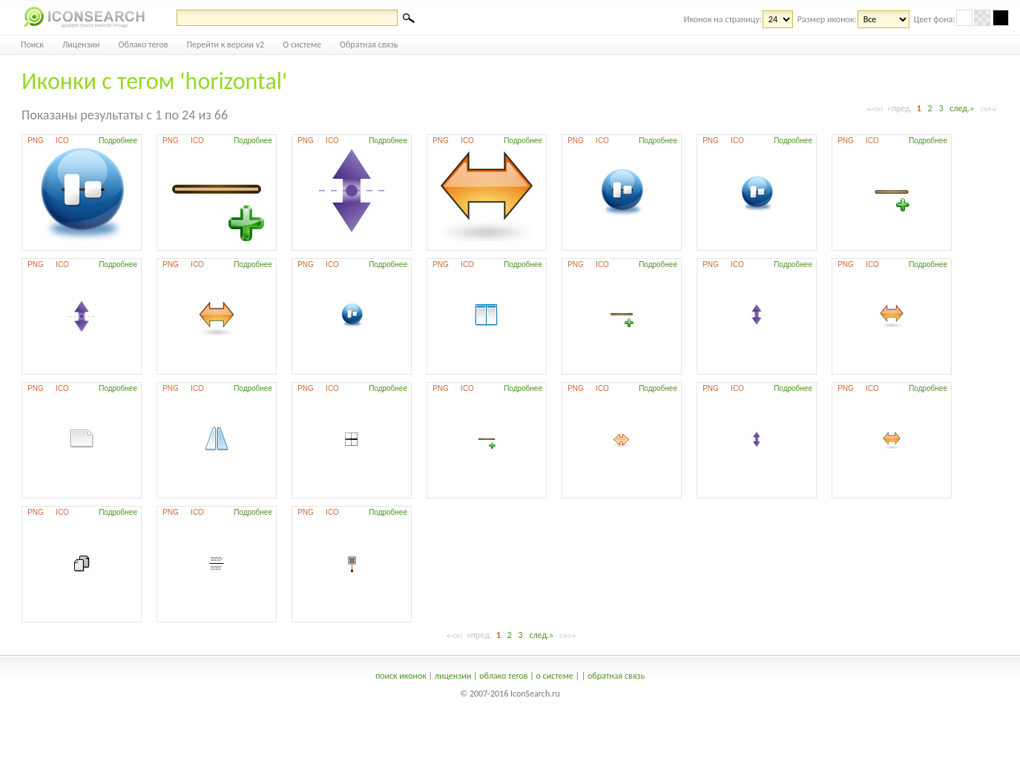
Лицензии (81, 44)
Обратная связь (369, 44)
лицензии (453, 676)
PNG (35, 140)
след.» (962, 108)
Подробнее (118, 140)
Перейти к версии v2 (226, 44)
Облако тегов (143, 44)
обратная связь (616, 676)
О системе (302, 44)
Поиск (32, 44)
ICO (62, 140)
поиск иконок (401, 676)
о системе (554, 676)
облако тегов (503, 676)
